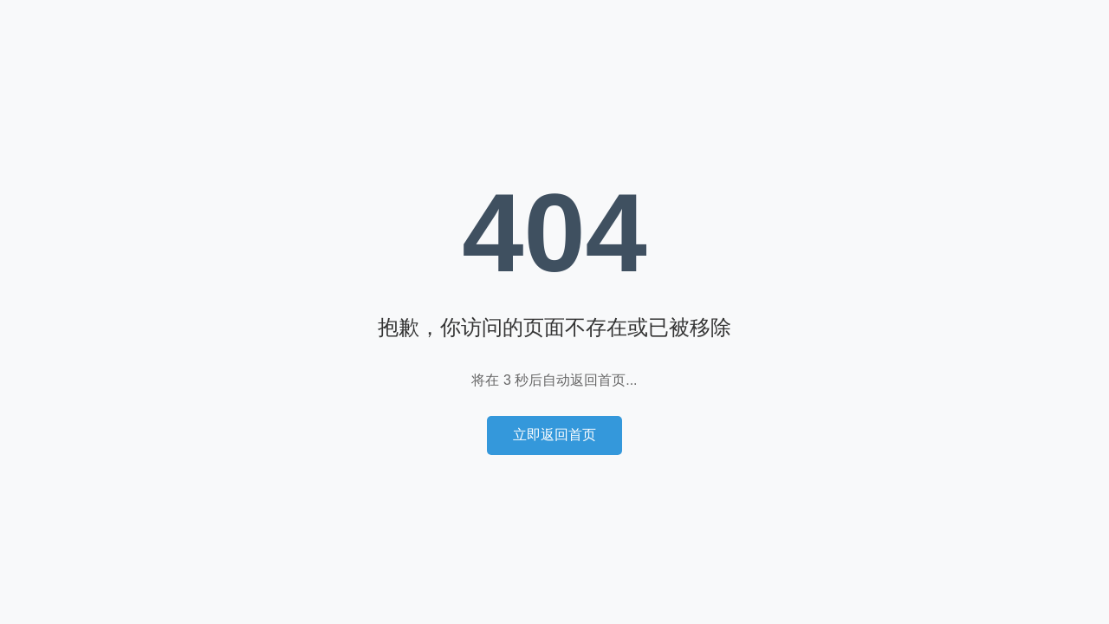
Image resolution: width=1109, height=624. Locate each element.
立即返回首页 (554, 434)
